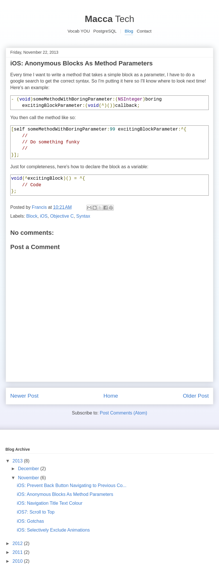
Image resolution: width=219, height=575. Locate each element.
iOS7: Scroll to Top (35, 512)
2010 (18, 561)
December (29, 468)
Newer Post (24, 396)
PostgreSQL (105, 31)
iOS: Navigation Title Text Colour (49, 503)
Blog (129, 31)
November (29, 477)
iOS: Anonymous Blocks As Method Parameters (65, 494)
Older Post (196, 396)
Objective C (62, 216)
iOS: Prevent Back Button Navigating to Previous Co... (71, 485)
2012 (18, 543)
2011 (18, 552)
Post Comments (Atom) (123, 412)
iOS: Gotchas (30, 521)
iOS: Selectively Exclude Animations (53, 530)
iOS (44, 216)
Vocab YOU (79, 31)
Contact (144, 31)
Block (31, 216)
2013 (18, 460)
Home (111, 396)
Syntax (83, 216)
